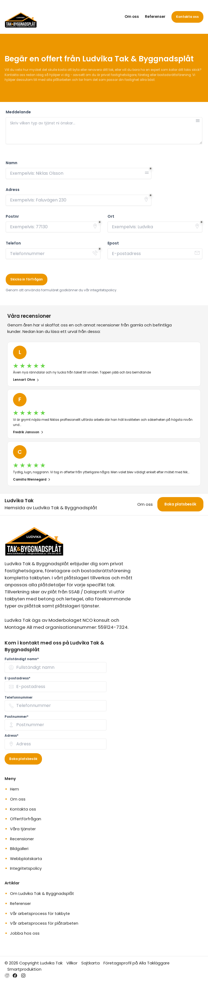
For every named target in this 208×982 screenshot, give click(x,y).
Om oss (132, 16)
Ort (111, 216)
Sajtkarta (90, 963)
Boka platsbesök (180, 504)
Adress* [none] (11, 735)
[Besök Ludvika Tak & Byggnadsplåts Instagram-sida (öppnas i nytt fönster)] (23, 975)
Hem (14, 789)
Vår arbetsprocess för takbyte (40, 913)
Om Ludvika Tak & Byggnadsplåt (42, 893)
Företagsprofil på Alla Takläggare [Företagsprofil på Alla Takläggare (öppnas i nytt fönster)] (136, 963)
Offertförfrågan (25, 819)
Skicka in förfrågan (26, 279)
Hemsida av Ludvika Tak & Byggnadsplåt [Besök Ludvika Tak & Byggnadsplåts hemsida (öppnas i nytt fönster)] (51, 507)
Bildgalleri (19, 848)
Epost (113, 243)
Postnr (12, 216)
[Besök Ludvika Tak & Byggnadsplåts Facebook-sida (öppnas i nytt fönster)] (15, 975)
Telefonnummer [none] (18, 697)
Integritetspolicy (26, 868)
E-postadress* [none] (17, 678)
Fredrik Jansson (28, 432)
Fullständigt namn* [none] (22, 659)
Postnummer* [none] (16, 716)
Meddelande (18, 112)
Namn (11, 163)
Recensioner (22, 839)
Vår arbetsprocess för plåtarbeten (44, 923)
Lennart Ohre (26, 380)
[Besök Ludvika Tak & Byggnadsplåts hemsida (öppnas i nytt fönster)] (7, 975)
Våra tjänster (23, 829)
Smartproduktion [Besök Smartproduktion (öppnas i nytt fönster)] (24, 969)
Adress (13, 189)
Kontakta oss (187, 17)
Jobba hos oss (25, 933)
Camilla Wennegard (31, 479)
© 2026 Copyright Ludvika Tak (34, 963)
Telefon (13, 243)
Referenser (155, 16)
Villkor (71, 963)
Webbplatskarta (26, 858)
